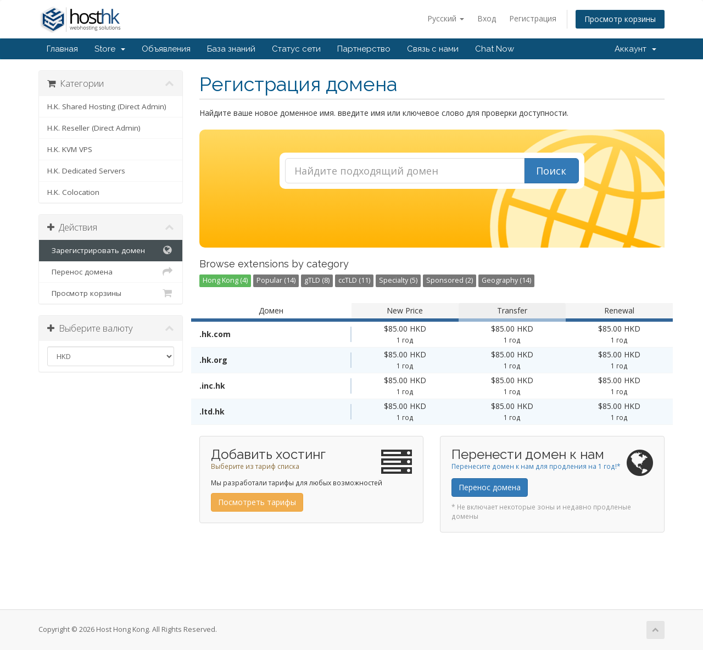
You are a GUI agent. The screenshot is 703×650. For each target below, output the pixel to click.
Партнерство (363, 49)
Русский (445, 18)
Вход (486, 18)
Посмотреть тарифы (257, 502)
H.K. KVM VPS (69, 149)
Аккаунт (635, 49)
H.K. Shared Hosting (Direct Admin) (106, 106)
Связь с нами (433, 49)
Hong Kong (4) (225, 280)
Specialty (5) (398, 280)
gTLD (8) (317, 280)
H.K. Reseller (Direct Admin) (94, 128)
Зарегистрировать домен (110, 250)
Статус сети (296, 49)
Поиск (551, 170)
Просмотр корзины (620, 19)
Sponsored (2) (449, 280)
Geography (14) (506, 280)
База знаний (231, 49)
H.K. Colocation (73, 192)
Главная (62, 49)
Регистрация (532, 18)
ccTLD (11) (354, 280)
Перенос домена (110, 271)
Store (109, 49)
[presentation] (431, 218)
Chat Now (494, 49)
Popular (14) (275, 280)
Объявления (166, 49)
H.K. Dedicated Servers (86, 171)
